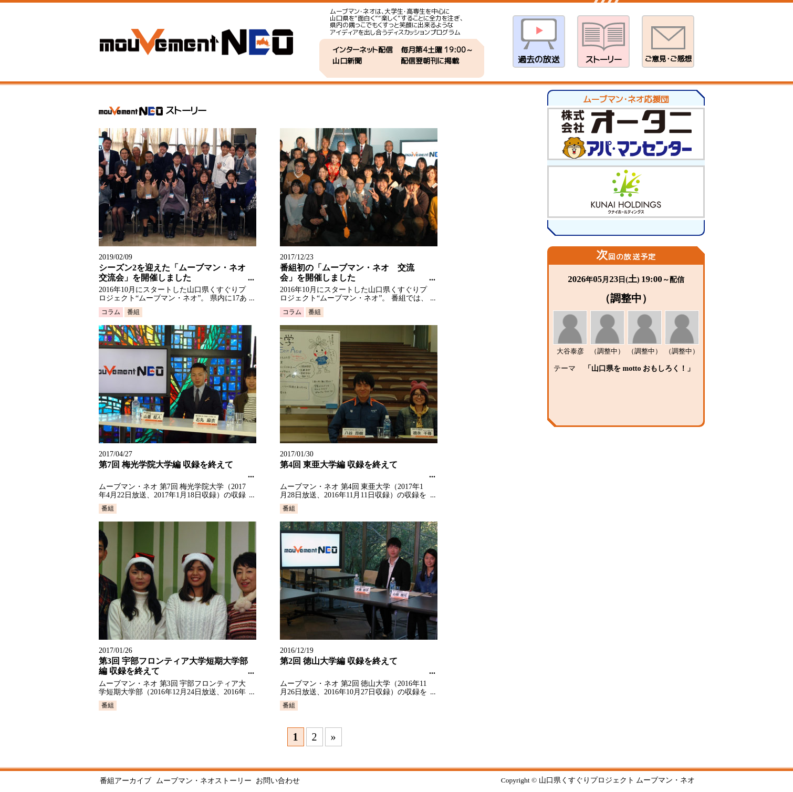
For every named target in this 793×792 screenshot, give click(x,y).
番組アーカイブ (125, 781)
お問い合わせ (278, 781)
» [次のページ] (333, 737)
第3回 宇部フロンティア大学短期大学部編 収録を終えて (173, 665)
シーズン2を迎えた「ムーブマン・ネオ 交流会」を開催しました (173, 272)
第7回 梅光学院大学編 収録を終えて (166, 464)
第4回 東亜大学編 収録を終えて (339, 464)
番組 (133, 312)
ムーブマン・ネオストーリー (204, 781)
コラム (110, 312)
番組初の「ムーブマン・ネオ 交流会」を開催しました (347, 272)
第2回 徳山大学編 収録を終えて (339, 660)
